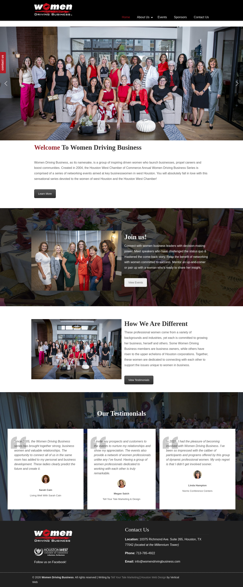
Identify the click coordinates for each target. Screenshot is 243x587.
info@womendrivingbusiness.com (157, 561)
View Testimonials (138, 380)
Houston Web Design (153, 577)
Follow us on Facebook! (50, 562)
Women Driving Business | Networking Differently (53, 9)
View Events (135, 282)
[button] (6, 83)
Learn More (45, 193)
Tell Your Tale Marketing (125, 577)
